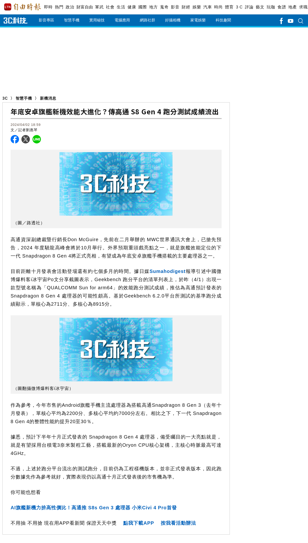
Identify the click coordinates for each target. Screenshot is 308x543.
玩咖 (271, 7)
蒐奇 (164, 7)
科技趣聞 (223, 20)
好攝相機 (172, 20)
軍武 (99, 7)
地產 (292, 7)
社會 (110, 7)
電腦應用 (122, 20)
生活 (121, 7)
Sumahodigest (167, 271)
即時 (48, 7)
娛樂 (196, 7)
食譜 (281, 7)
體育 (229, 7)
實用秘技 (97, 20)
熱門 (59, 7)
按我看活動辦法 (178, 523)
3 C (239, 7)
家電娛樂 (198, 20)
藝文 (260, 7)
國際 (142, 7)
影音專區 (46, 20)
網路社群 (147, 20)
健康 (132, 7)
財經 (186, 7)
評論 (249, 7)
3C (5, 98)
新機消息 (48, 98)
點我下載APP (138, 523)
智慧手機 (71, 20)
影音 (175, 7)
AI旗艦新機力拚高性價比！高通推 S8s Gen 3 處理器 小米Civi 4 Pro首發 (94, 507)
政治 (70, 7)
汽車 (207, 7)
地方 (153, 7)
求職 (303, 7)
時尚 (218, 7)
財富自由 (85, 7)
